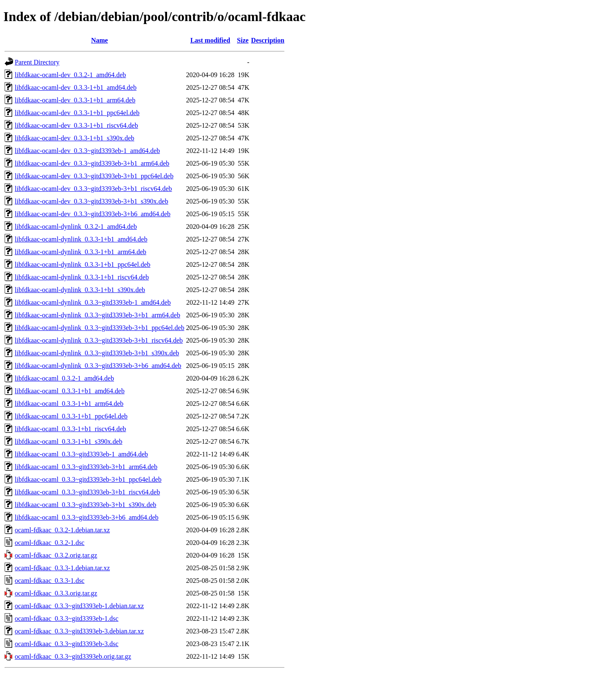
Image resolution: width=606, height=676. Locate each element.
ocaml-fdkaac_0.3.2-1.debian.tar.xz (62, 530)
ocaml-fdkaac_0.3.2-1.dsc (50, 542)
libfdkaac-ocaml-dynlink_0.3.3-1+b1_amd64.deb (81, 239)
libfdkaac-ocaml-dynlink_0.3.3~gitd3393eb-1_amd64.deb (93, 302)
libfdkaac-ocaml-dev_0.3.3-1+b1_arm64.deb (75, 100)
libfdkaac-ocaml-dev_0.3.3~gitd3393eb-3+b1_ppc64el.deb (94, 176)
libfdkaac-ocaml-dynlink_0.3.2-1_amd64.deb (76, 226)
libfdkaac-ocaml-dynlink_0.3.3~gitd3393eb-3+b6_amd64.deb (98, 365)
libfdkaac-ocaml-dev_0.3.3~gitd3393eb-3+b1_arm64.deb (92, 163)
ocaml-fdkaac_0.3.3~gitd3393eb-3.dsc (66, 643)
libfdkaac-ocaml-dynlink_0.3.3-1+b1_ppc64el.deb (82, 264)
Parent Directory (37, 62)
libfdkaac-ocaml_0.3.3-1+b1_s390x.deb (68, 441)
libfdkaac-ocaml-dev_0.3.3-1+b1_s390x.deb (74, 138)
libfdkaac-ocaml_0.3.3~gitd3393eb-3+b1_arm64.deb (86, 466)
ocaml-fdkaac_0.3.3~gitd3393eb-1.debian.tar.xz (79, 605)
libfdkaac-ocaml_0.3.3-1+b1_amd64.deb (70, 390)
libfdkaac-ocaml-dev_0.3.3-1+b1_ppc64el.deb (77, 112)
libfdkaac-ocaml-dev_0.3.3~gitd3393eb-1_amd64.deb (87, 150)
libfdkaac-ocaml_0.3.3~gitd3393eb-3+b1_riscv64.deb (87, 492)
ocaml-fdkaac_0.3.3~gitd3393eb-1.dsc (66, 618)
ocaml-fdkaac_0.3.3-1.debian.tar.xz (62, 567)
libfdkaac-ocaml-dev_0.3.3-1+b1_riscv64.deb (76, 125)
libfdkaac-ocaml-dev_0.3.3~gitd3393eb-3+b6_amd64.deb (92, 213)
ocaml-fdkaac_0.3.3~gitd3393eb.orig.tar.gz (73, 656)
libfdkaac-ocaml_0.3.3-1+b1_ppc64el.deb (71, 416)
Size (243, 40)
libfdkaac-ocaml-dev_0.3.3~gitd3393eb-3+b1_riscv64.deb (93, 188)
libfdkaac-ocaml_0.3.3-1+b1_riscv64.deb (70, 428)
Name (99, 40)
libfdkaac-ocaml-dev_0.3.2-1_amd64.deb (70, 74)
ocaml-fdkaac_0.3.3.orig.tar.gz (56, 593)
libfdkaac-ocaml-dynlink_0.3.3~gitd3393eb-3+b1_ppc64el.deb (99, 327)
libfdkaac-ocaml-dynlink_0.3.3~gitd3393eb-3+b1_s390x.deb (97, 353)
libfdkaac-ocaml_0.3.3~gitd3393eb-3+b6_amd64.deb (87, 517)
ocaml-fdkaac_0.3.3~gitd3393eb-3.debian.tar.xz (79, 631)
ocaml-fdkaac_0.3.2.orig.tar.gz (56, 555)
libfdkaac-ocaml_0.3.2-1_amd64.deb (64, 378)
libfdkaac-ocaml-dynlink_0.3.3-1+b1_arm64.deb (80, 251)
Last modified (210, 40)
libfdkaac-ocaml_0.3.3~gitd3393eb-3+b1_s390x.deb (85, 504)
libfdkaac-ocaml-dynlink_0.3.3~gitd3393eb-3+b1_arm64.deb (97, 315)
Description (267, 40)
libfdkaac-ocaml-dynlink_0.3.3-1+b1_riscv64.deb (82, 277)
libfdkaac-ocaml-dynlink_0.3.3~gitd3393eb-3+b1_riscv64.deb (99, 340)
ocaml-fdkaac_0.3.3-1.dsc (50, 580)
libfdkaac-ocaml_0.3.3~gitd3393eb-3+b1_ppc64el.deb (88, 479)
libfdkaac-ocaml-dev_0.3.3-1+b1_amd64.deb (75, 87)
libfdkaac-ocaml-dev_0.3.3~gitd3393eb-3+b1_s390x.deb (91, 201)
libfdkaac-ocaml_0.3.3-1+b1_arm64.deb (69, 403)
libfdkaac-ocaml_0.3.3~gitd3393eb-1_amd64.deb (81, 454)
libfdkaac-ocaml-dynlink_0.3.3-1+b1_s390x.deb (80, 289)
